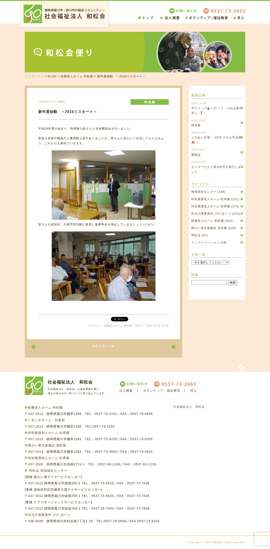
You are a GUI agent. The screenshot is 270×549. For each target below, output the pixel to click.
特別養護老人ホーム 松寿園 (210, 199)
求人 (193, 390)
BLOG (52, 76)
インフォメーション (205, 242)
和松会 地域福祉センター (48, 470)
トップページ (34, 76)
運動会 (196, 154)
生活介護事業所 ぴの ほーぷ (211, 213)
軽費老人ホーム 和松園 (77, 76)
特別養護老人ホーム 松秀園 (210, 206)
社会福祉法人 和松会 (189, 406)
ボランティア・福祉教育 (161, 390)
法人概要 (126, 390)
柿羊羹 (196, 125)
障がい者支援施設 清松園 (209, 228)
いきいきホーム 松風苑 (46, 420)
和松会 (196, 235)
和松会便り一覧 (103, 346)
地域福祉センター (203, 191)
